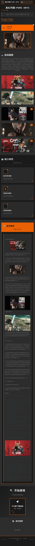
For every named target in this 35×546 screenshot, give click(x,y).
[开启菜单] (26, 2)
